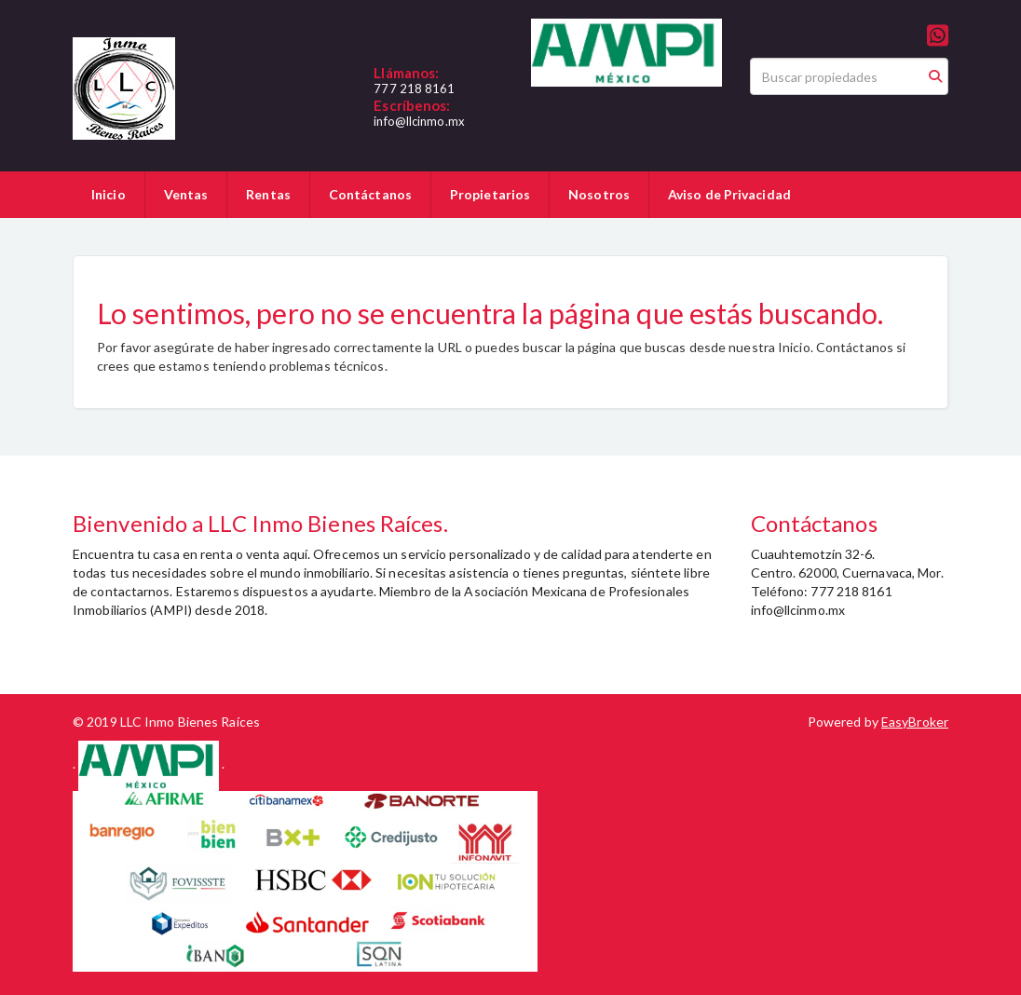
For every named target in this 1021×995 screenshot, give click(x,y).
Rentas (268, 194)
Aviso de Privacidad (729, 194)
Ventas (186, 194)
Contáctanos (370, 194)
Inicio (108, 194)
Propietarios (490, 194)
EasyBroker (914, 721)
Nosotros (599, 194)
